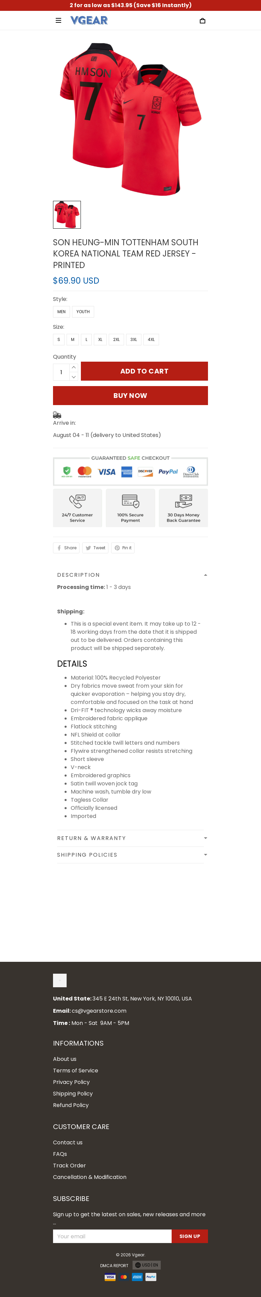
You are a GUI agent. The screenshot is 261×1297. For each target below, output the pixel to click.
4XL (151, 339)
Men (61, 311)
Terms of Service (75, 1070)
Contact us (68, 1142)
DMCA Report (114, 1266)
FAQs (60, 1154)
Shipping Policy (73, 1094)
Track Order (69, 1165)
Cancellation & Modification (89, 1177)
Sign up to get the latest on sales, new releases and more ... (129, 1218)
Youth (83, 311)
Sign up (190, 1236)
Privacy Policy (71, 1082)
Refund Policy (71, 1105)
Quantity (64, 357)
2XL (116, 339)
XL (100, 339)
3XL (133, 339)
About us (64, 1059)
